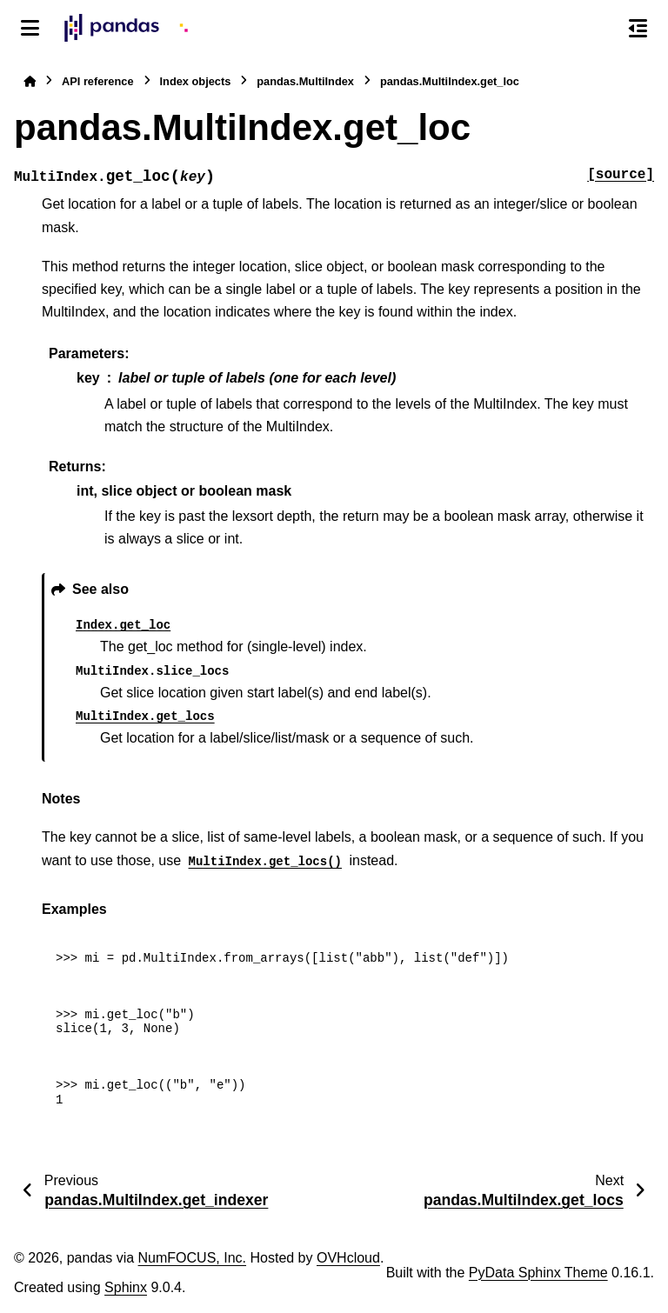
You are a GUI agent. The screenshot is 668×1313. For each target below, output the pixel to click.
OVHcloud (348, 1257)
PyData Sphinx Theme (538, 1272)
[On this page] (638, 28)
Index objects (195, 81)
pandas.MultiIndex (305, 81)
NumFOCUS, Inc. (192, 1257)
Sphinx (125, 1287)
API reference (98, 81)
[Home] (29, 81)
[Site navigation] (30, 28)
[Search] (601, 29)
